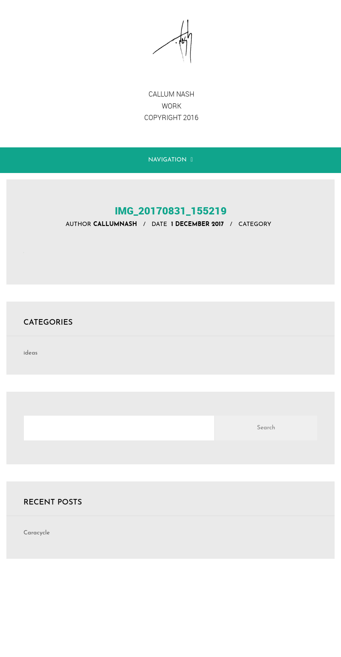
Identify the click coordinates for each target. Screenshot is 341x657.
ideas (30, 353)
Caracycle (36, 533)
